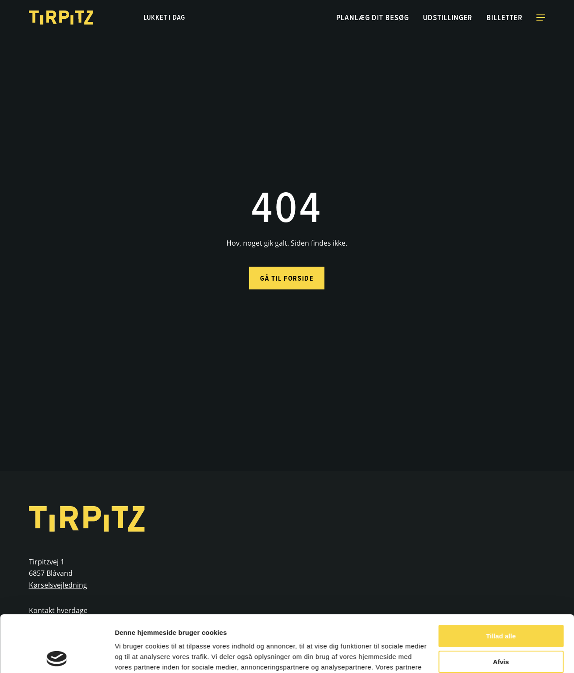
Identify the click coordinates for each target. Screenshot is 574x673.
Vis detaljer (132, 655)
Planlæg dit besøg (372, 17)
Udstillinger (448, 17)
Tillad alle (501, 579)
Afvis (501, 605)
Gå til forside (286, 278)
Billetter (504, 17)
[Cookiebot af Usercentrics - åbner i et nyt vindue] (56, 655)
